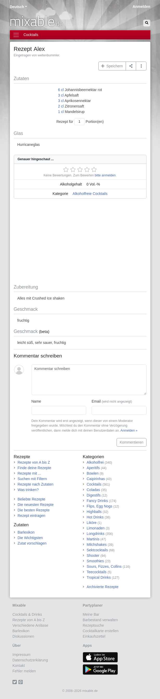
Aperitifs (93, 468)
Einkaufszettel (94, 636)
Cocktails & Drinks (27, 614)
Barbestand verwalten (100, 620)
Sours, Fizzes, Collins (104, 566)
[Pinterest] (21, 682)
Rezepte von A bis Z (34, 462)
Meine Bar (91, 614)
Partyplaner (93, 605)
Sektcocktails (97, 550)
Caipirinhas (96, 479)
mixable (36, 21)
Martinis (93, 539)
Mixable (19, 605)
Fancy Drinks (97, 501)
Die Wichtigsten (30, 538)
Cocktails (94, 484)
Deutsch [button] (17, 7)
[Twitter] (15, 682)
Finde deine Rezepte (34, 468)
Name (36, 401)
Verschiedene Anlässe (30, 625)
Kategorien (93, 456)
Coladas (93, 490)
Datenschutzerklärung (30, 660)
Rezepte (22, 456)
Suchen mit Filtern (32, 479)
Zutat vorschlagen (32, 543)
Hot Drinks (95, 517)
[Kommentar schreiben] (88, 380)
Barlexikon (26, 532)
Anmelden (141, 6)
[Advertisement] (80, 242)
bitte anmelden (105, 175)
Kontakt (18, 666)
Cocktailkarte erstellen (101, 631)
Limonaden (96, 528)
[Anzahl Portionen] (79, 121)
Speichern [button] (112, 66)
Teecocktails (96, 572)
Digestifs (94, 495)
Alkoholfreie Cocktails (90, 194)
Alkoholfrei (95, 462)
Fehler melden (24, 671)
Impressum (21, 655)
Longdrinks (96, 533)
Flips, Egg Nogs (99, 506)
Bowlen (93, 473)
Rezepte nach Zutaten (36, 484)
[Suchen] (146, 23)
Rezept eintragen (32, 515)
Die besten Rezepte (34, 510)
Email (112, 401)
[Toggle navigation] (80, 34)
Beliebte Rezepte (32, 499)
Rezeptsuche (93, 625)
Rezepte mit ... (29, 473)
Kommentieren (131, 442)
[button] (141, 66)
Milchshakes (97, 544)
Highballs (94, 512)
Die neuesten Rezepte (36, 505)
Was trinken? (28, 490)
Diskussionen (23, 636)
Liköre (92, 523)
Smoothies (95, 561)
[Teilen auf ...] (131, 66)
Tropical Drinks (99, 577)
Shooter (93, 555)
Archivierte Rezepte (102, 587)
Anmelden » (128, 430)
